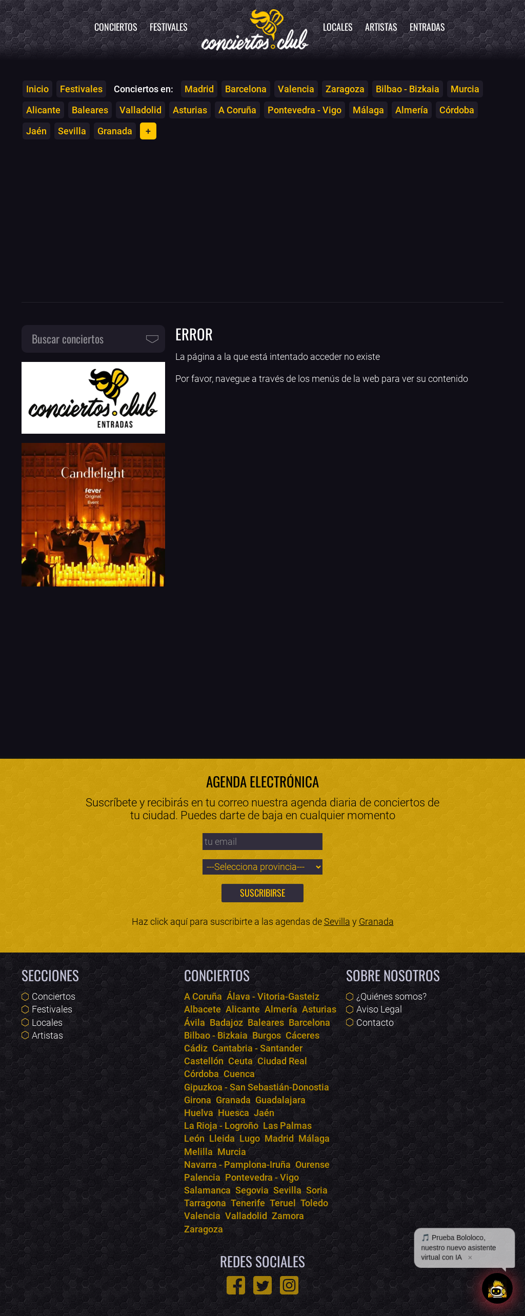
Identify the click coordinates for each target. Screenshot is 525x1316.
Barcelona (246, 89)
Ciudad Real (282, 1061)
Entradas (427, 26)
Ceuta (240, 1061)
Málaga (368, 110)
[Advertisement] (262, 220)
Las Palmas (287, 1125)
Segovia (252, 1190)
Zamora (288, 1215)
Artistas (381, 26)
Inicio (37, 89)
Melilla (198, 1151)
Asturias (190, 110)
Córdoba (456, 110)
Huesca (233, 1112)
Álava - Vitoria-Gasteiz (273, 996)
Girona (197, 1100)
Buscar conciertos (68, 338)
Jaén (36, 131)
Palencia (202, 1177)
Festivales (169, 26)
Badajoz (226, 1022)
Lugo (249, 1138)
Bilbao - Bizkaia (407, 89)
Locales (338, 26)
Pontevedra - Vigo (304, 110)
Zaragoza (345, 89)
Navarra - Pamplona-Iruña (237, 1164)
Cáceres (302, 1035)
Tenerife (248, 1203)
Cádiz (196, 1048)
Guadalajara (280, 1100)
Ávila (194, 1022)
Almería (411, 110)
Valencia (296, 89)
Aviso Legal (379, 1009)
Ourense (312, 1164)
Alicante (43, 110)
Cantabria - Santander (257, 1048)
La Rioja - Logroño (221, 1125)
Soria (317, 1190)
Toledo (314, 1203)
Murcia (465, 89)
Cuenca (239, 1073)
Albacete (202, 1009)
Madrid (199, 89)
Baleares (90, 110)
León (194, 1138)
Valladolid (140, 110)
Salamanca (207, 1190)
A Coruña (237, 110)
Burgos (266, 1035)
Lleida (222, 1138)
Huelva (198, 1112)
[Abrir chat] (497, 1288)
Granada (114, 131)
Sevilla (72, 131)
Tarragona (205, 1203)
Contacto (375, 1022)
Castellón (204, 1061)
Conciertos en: (143, 89)
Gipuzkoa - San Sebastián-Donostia (256, 1087)
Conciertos (115, 26)
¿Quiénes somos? (391, 996)
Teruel (283, 1203)
